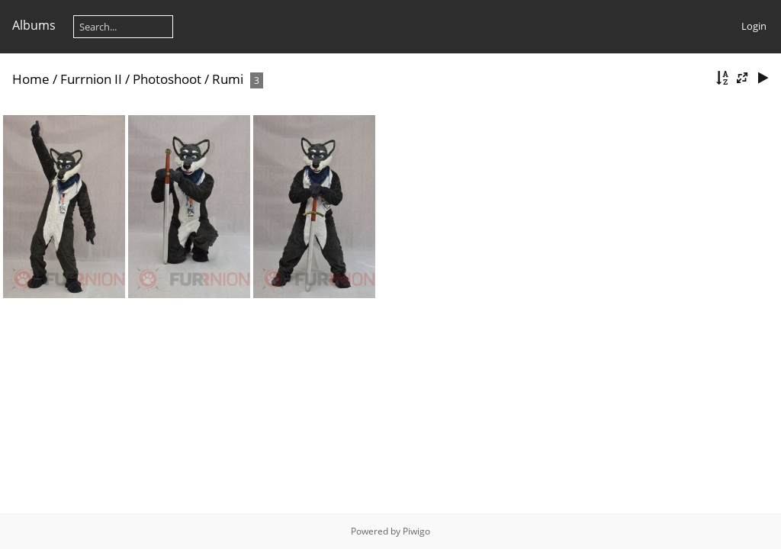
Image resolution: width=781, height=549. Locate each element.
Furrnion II (91, 79)
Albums (34, 25)
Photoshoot (167, 79)
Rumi (227, 79)
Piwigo (416, 531)
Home (31, 79)
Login (754, 26)
